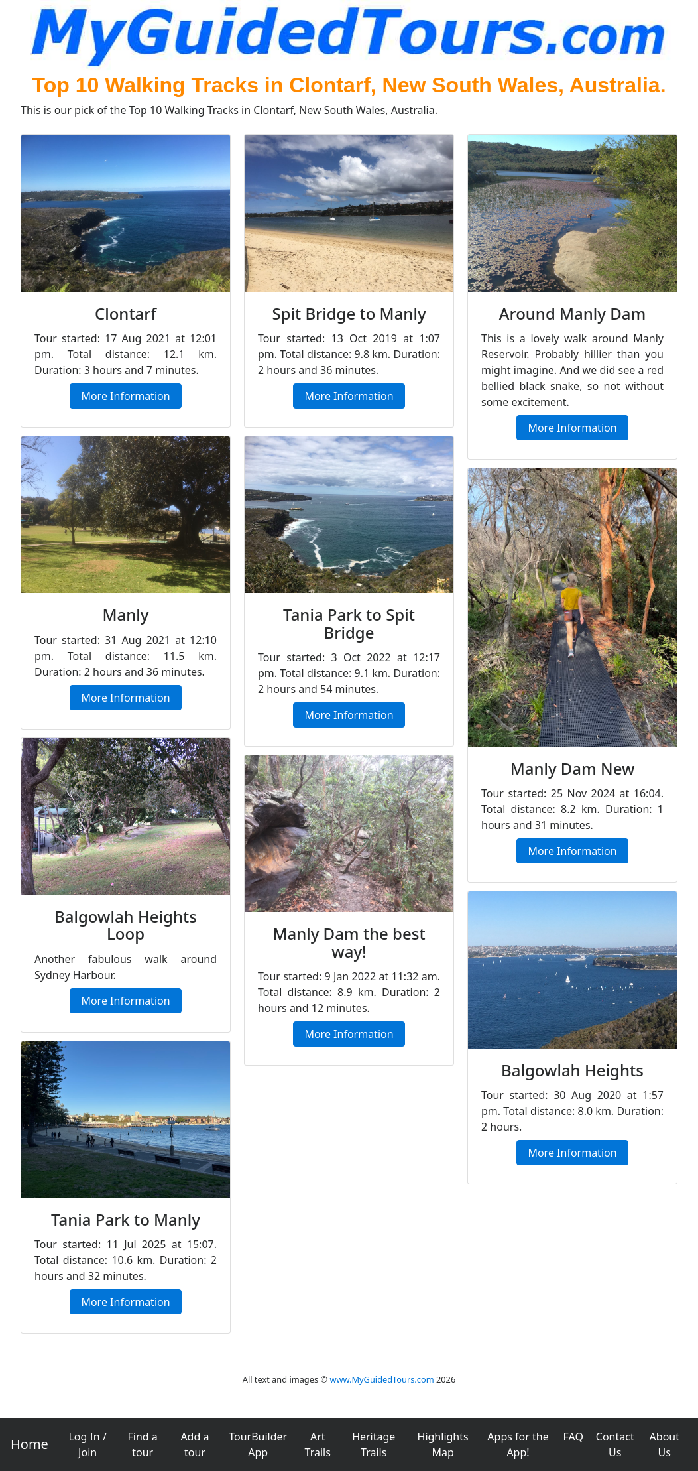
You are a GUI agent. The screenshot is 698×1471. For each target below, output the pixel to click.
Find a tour (143, 1444)
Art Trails (318, 1444)
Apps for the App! (517, 1444)
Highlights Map (443, 1444)
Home (29, 1444)
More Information (125, 396)
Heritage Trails (373, 1444)
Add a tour (194, 1444)
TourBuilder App (258, 1444)
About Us (664, 1444)
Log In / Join (87, 1444)
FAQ (573, 1436)
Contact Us (615, 1444)
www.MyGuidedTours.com (381, 1379)
